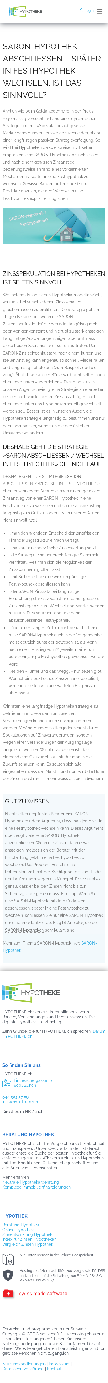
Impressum (59, 1364)
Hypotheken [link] (30, 147)
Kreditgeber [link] (62, 871)
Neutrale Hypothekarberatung (30, 1182)
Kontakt (54, 1369)
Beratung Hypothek (20, 1225)
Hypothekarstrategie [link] (22, 418)
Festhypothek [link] (70, 176)
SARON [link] (74, 476)
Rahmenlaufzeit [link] (20, 871)
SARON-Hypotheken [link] (24, 930)
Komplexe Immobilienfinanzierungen (36, 1187)
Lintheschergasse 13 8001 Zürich (27, 1084)
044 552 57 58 (15, 1097)
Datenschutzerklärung (23, 1369)
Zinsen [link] (16, 778)
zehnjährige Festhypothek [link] (42, 656)
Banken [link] (46, 183)
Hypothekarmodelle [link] (70, 295)
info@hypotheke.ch (20, 1101)
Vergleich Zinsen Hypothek (27, 1244)
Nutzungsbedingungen (24, 1364)
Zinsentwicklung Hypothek (27, 1234)
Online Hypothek (18, 1230)
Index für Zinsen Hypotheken (29, 1239)
